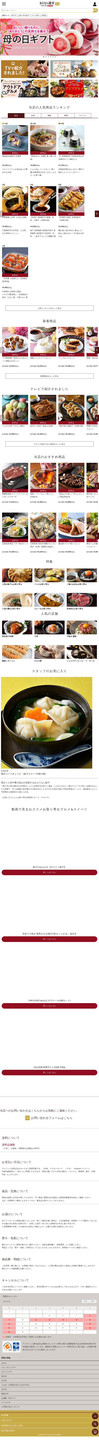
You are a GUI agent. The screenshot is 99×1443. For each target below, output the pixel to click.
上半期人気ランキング (10, 1407)
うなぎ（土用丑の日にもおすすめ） (15, 1385)
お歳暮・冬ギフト (8, 1398)
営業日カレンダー (10, 1296)
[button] (2, 214)
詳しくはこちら (49, 872)
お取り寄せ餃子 (23, 15)
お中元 (4, 1389)
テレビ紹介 (35, 15)
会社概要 (4, 1415)
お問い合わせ (6, 1420)
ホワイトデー (6, 1372)
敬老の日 (5, 1394)
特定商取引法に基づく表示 (12, 1425)
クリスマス (5, 1402)
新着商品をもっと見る (49, 376)
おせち (4, 1363)
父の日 (4, 1380)
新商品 (44, 15)
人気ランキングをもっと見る (49, 308)
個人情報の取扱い (8, 1431)
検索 (96, 10)
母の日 (13, 15)
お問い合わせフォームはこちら (52, 1118)
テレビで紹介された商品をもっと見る (49, 444)
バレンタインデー (8, 1367)
